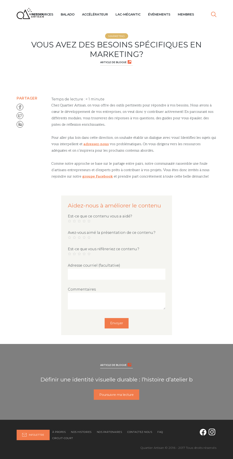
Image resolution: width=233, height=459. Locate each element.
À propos (59, 432)
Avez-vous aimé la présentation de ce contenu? (111, 232)
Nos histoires (81, 432)
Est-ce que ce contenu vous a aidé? (100, 216)
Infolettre (33, 435)
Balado (67, 14)
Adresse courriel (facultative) (94, 265)
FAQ (160, 432)
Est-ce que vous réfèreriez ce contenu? (103, 249)
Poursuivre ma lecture (116, 395)
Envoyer (116, 323)
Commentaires (82, 289)
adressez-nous (96, 144)
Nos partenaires (109, 432)
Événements (159, 14)
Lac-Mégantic (128, 14)
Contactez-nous (139, 432)
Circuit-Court (62, 438)
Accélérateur (95, 14)
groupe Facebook (97, 176)
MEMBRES (186, 14)
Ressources (42, 14)
